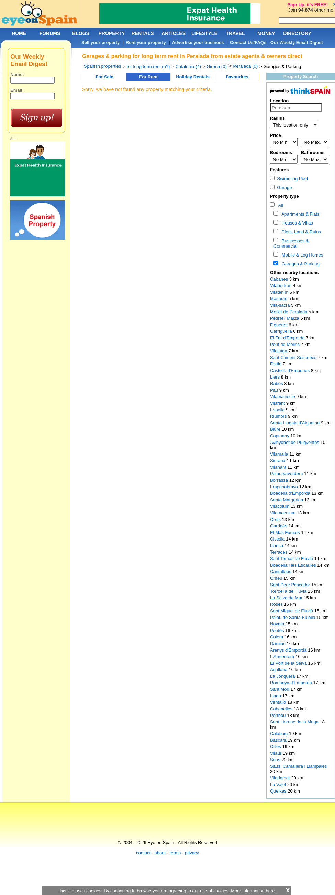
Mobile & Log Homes (301, 255)
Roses (277, 604)
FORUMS (50, 33)
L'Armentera (282, 656)
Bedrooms (281, 152)
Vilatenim (280, 292)
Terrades (279, 552)
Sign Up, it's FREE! (308, 4)
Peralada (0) (245, 66)
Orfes (276, 746)
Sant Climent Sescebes (294, 357)
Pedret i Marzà (285, 318)
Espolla (278, 409)
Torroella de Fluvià (289, 591)
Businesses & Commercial (291, 243)
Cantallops (281, 571)
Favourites (237, 76)
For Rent (148, 76)
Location (279, 100)
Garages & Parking (299, 263)
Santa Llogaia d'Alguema (295, 422)
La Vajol (278, 784)
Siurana (278, 460)
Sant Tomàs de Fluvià (292, 558)
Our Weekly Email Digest (296, 42)
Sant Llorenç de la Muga (295, 721)
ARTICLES (173, 33)
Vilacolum (280, 506)
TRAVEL (235, 33)
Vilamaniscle (283, 396)
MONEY (266, 33)
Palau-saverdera (287, 473)
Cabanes (279, 279)
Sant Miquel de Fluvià (292, 610)
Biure (276, 429)
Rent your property (146, 42)
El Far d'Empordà (288, 337)
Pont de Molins (285, 344)
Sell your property (100, 42)
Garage (281, 187)
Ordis (276, 519)
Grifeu (276, 578)
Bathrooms (313, 152)
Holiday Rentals (193, 76)
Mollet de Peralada (289, 311)
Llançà (277, 545)
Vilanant (278, 467)
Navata (278, 623)
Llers (275, 377)
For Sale (104, 76)
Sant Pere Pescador (290, 584)
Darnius (278, 643)
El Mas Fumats (285, 532)
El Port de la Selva (289, 663)
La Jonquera (283, 676)
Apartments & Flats (299, 214)
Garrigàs (279, 525)
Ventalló (278, 702)
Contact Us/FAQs (248, 42)
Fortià (276, 364)
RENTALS (142, 33)
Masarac (279, 298)
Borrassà (279, 480)
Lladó (276, 695)
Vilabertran (281, 285)
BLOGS (80, 33)
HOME (19, 33)
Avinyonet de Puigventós (295, 442)
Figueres (279, 324)
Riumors (279, 416)
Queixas (279, 791)
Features (279, 169)
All (279, 205)
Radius (277, 118)
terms (175, 852)
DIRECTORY (297, 33)
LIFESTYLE (204, 33)
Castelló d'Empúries (290, 370)
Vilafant (278, 403)
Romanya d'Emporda (291, 682)
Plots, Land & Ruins (300, 231)
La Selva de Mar (287, 597)
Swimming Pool (289, 178)
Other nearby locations (294, 272)
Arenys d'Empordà (289, 650)
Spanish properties (102, 66)
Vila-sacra (280, 305)
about (160, 852)
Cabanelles (282, 708)
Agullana (279, 669)
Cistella (278, 539)
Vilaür (276, 753)
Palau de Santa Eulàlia (293, 617)
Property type (284, 196)
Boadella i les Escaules (293, 565)
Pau (274, 390)
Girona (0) (216, 66)
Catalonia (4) (188, 66)
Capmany (280, 435)
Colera (277, 637)
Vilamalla (279, 454)
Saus (275, 759)
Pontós (277, 630)
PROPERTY (111, 33)
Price (275, 135)
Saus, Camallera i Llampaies (298, 766)
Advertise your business (198, 42)
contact (143, 852)
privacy (192, 852)
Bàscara (279, 740)
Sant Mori (280, 689)
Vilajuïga (279, 350)
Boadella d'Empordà (290, 493)
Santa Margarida (287, 499)
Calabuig (279, 733)
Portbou (278, 715)
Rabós (277, 383)
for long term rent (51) (148, 66)
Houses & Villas (296, 223)
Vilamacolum (283, 512)
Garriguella (281, 331)
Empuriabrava (284, 486)
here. (271, 890)
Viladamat (280, 778)
